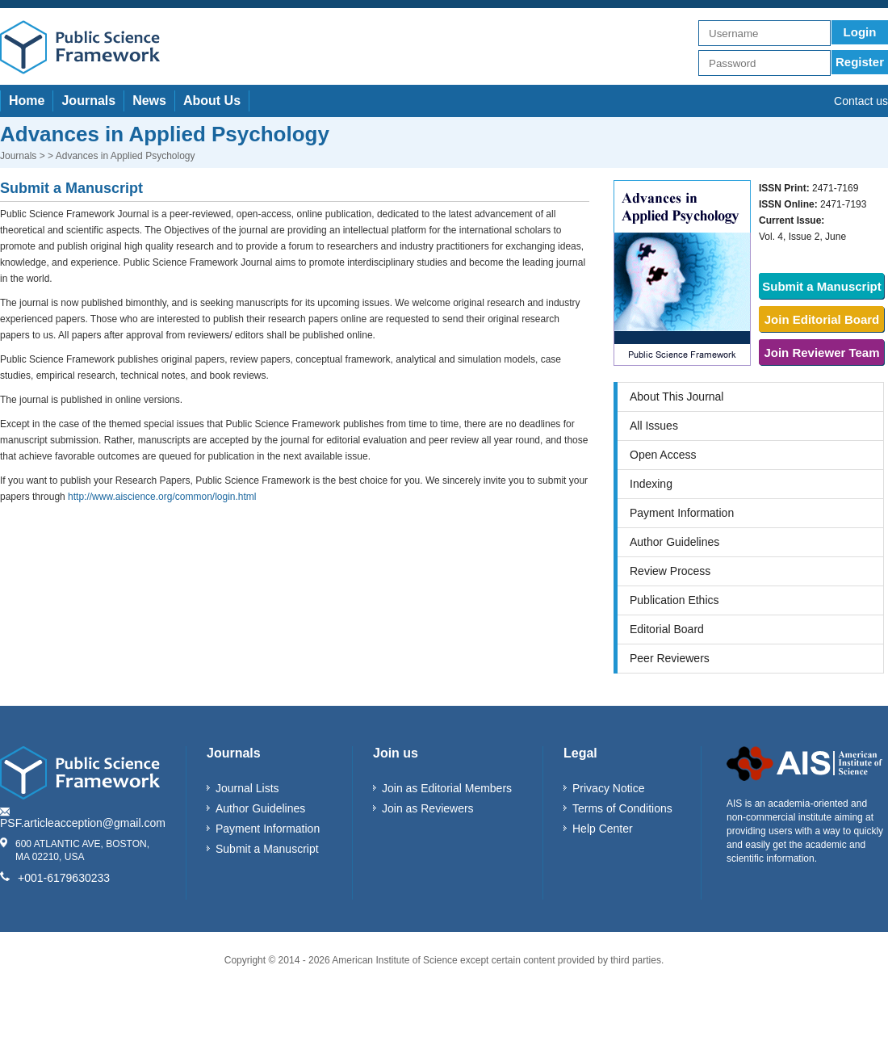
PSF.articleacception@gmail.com (82, 822)
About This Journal (676, 396)
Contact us (861, 100)
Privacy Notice (608, 788)
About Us (212, 100)
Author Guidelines (674, 541)
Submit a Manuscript (822, 286)
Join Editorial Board (822, 319)
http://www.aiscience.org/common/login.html (162, 496)
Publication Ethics (674, 600)
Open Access (663, 454)
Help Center (602, 828)
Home (26, 100)
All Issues (654, 425)
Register (860, 62)
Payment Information (682, 512)
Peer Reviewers (670, 658)
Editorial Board (667, 629)
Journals (88, 100)
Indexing (651, 483)
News (149, 100)
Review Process (670, 570)
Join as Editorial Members (447, 788)
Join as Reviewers (428, 808)
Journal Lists (247, 788)
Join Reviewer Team (821, 352)
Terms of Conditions (622, 808)
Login (860, 32)
